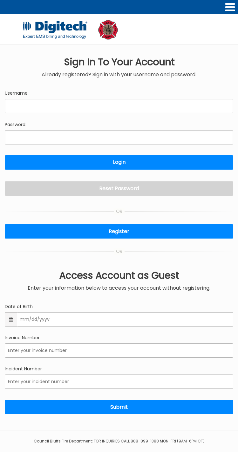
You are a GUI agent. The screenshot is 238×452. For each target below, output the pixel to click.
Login (119, 162)
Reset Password (119, 188)
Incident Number (23, 368)
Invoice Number (22, 337)
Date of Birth (19, 306)
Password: (15, 124)
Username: (17, 93)
